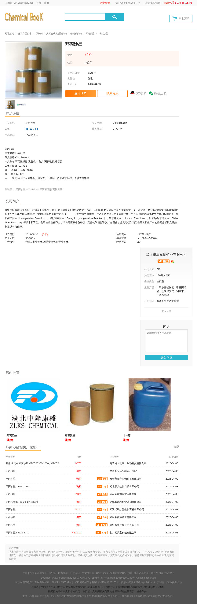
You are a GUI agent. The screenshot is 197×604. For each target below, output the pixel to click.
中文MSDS (88, 573)
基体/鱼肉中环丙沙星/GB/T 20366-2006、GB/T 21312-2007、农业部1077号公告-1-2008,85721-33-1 (60, 463)
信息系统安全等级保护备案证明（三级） (143, 582)
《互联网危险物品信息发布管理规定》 (154, 596)
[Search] (85, 17)
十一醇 (126, 435)
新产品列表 (157, 573)
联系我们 (63, 573)
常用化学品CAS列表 (121, 573)
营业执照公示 (174, 582)
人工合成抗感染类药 (56, 33)
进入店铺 (166, 311)
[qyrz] (172, 261)
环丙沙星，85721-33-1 (18, 486)
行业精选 (105, 2)
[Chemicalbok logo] (24, 16)
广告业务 (51, 573)
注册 (46, 2)
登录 (38, 2)
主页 (25, 573)
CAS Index (102, 573)
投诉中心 (169, 573)
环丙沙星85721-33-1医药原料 (22, 501)
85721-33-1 (32, 128)
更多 (176, 446)
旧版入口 (75, 573)
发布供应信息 (152, 2)
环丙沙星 (89, 33)
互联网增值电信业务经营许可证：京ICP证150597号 (43, 582)
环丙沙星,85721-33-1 (17, 532)
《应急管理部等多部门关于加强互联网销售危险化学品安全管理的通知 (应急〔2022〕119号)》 (78, 596)
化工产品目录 (25, 33)
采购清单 (180, 18)
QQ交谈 (141, 93)
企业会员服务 (37, 573)
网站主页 (9, 33)
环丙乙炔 (12, 435)
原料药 (39, 33)
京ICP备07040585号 (88, 577)
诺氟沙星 (70, 435)
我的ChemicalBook (125, 2)
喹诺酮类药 (76, 33)
